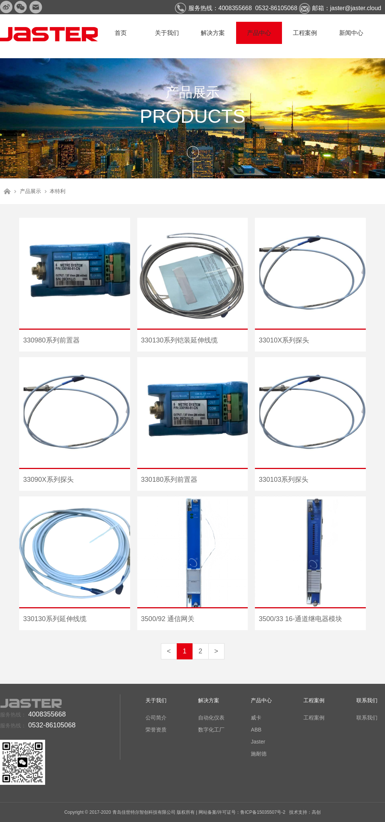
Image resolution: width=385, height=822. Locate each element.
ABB (256, 730)
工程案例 (305, 33)
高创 (316, 812)
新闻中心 (351, 33)
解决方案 (213, 33)
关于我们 (167, 33)
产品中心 (259, 33)
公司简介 (156, 718)
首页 (121, 33)
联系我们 (366, 700)
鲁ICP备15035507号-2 (262, 812)
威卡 (256, 718)
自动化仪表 (211, 718)
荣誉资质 (156, 730)
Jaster (258, 742)
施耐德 (259, 754)
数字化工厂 (211, 730)
